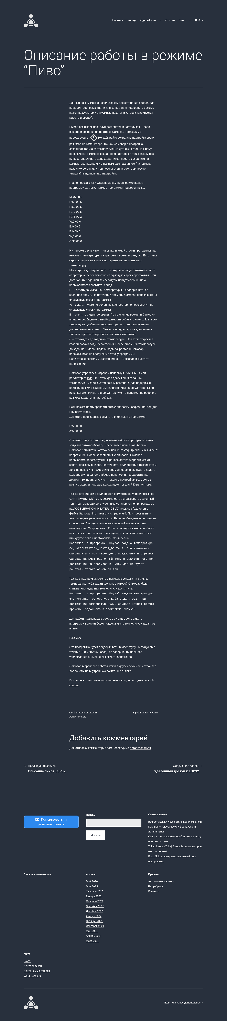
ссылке (74, 682)
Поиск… (90, 811)
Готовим (153, 888)
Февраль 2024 (94, 898)
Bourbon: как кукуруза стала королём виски (175, 818)
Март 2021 (92, 937)
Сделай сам (148, 20)
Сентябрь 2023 (95, 903)
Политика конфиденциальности (183, 999)
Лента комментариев (37, 967)
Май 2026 (92, 878)
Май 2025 (92, 883)
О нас (182, 20)
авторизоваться (140, 745)
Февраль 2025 (94, 888)
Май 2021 (92, 927)
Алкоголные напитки (161, 878)
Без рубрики (151, 710)
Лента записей (33, 963)
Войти (199, 20)
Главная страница (124, 20)
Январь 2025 (93, 893)
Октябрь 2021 (94, 918)
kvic (89, 378)
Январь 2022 (93, 913)
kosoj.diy (81, 714)
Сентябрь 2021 (95, 923)
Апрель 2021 (93, 932)
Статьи (170, 20)
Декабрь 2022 (94, 908)
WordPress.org (32, 973)
